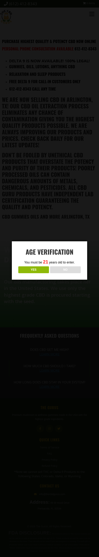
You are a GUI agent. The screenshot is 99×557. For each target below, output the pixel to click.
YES (33, 274)
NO (65, 274)
